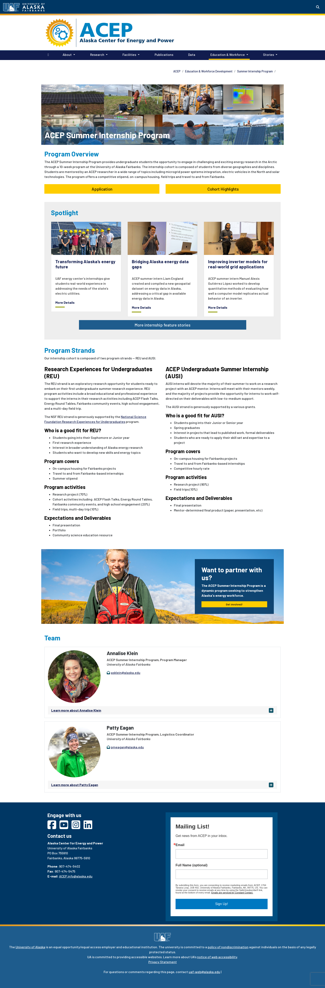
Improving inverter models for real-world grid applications (238, 264)
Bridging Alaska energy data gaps (160, 264)
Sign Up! (221, 904)
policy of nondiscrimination (228, 947)
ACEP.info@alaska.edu (75, 876)
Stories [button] (268, 54)
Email (180, 845)
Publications (163, 54)
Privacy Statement (162, 962)
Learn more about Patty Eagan (74, 785)
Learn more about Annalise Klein (76, 710)
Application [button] (102, 188)
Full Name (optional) (191, 865)
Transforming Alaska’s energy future (85, 264)
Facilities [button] (129, 54)
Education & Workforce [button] (227, 54)
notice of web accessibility (217, 957)
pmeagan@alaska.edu (127, 747)
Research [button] (97, 54)
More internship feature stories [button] (162, 324)
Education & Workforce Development (209, 71)
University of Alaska (30, 947)
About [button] (67, 54)
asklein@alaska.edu (125, 673)
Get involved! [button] (234, 604)
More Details (65, 302)
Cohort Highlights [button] (223, 188)
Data (191, 54)
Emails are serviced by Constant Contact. (232, 892)
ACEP (106, 30)
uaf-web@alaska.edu (204, 972)
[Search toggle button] (318, 7)
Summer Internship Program (255, 71)
